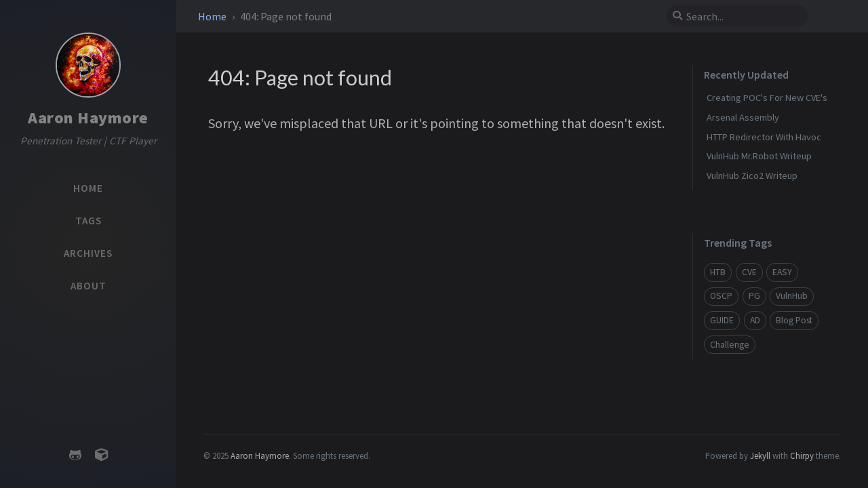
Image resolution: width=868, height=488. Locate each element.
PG (754, 296)
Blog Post (794, 320)
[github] (75, 455)
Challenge (729, 344)
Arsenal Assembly (743, 117)
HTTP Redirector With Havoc (764, 137)
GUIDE (722, 320)
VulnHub (792, 296)
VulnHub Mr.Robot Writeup (759, 156)
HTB (718, 272)
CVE (749, 272)
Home (213, 16)
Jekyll (760, 455)
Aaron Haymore (88, 117)
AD (755, 320)
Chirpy (802, 455)
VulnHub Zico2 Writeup (752, 175)
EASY (782, 272)
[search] (742, 16)
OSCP (721, 296)
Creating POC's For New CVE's (767, 98)
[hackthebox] (101, 455)
